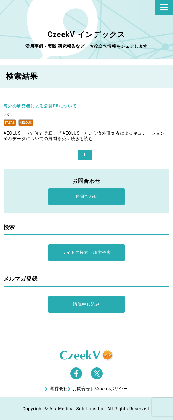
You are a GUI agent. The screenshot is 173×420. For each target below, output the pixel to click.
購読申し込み (86, 304)
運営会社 (59, 388)
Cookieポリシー (111, 388)
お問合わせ (86, 196)
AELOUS (26, 123)
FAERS (10, 123)
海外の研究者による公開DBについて (40, 106)
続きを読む (82, 138)
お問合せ (81, 388)
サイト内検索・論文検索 (86, 252)
